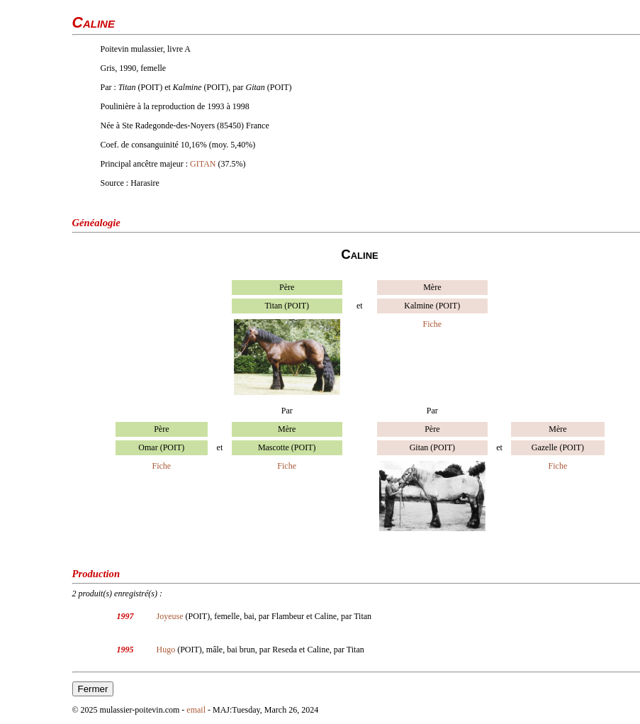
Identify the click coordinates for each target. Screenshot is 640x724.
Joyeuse (170, 616)
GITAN (202, 164)
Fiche (432, 324)
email (196, 710)
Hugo (166, 650)
